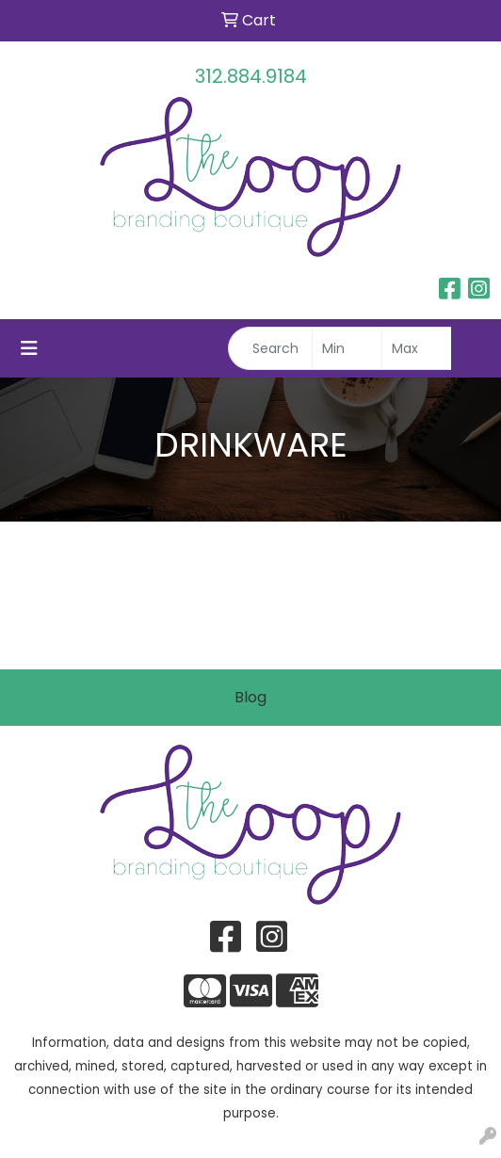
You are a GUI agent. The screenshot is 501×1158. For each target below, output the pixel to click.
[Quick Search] (270, 348)
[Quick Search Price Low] (347, 348)
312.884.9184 (251, 76)
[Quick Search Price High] (416, 348)
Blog (250, 697)
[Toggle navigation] (29, 348)
